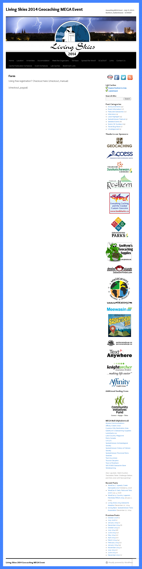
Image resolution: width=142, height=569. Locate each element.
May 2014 (111, 535)
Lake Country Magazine (115, 436)
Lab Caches (55, 66)
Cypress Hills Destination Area (117, 428)
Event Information (114, 109)
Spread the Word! (88, 61)
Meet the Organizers (60, 61)
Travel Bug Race (114, 127)
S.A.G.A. (109, 441)
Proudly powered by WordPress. (120, 562)
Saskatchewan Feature (116, 119)
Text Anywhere (111, 458)
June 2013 (112, 553)
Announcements (114, 107)
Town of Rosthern (112, 463)
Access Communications (115, 423)
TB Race (75, 61)
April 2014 (111, 538)
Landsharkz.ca (111, 433)
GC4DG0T (102, 61)
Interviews (112, 114)
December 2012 (114, 555)
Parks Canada (111, 438)
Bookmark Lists (69, 66)
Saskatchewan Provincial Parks (117, 453)
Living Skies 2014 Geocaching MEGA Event (44, 9)
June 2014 (112, 533)
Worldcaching (111, 468)
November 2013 (114, 548)
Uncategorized (113, 129)
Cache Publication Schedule (20, 66)
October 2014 (113, 528)
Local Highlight (113, 117)
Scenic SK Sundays (115, 124)
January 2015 (113, 523)
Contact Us (120, 61)
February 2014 (113, 543)
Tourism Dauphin (112, 460)
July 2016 (111, 520)
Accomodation (43, 61)
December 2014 (114, 525)
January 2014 (113, 545)
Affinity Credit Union (113, 426)
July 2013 (111, 550)
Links (111, 61)
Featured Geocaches (116, 112)
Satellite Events (114, 122)
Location (20, 61)
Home (11, 61)
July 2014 (111, 530)
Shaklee (109, 455)
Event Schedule (41, 66)
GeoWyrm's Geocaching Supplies (118, 431)
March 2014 (112, 540)
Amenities (30, 61)
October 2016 (113, 518)
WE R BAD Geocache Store (116, 465)
